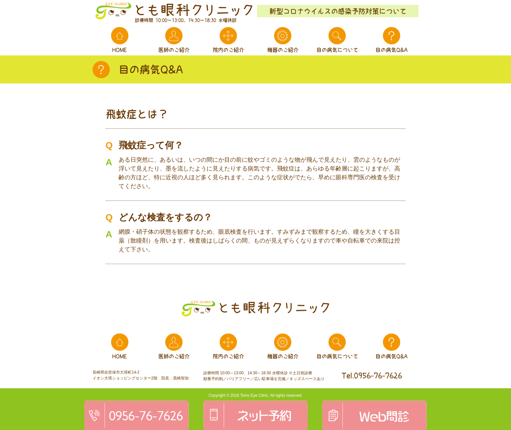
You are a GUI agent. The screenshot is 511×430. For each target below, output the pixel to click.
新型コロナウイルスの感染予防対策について (338, 11)
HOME (119, 49)
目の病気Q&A (391, 49)
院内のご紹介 (228, 49)
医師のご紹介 (174, 49)
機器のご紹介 (283, 49)
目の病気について (337, 49)
